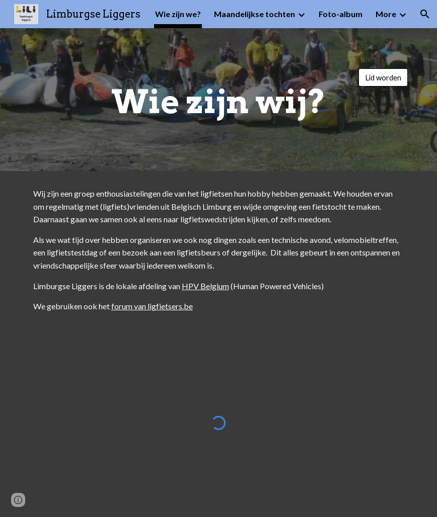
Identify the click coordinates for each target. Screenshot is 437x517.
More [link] (386, 14)
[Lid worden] (383, 77)
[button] (425, 14)
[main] (218, 99)
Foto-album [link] (340, 14)
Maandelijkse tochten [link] (254, 14)
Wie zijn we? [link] (178, 14)
